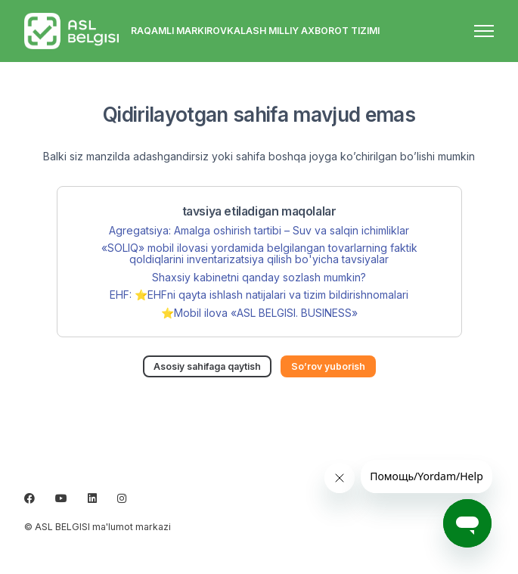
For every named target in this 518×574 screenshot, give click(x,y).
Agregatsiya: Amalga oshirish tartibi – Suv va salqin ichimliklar (259, 230)
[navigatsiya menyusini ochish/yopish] (484, 31)
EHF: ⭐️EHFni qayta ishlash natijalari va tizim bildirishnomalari (259, 294)
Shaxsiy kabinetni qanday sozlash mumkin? (259, 277)
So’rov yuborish (328, 366)
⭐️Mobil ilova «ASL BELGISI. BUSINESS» (259, 312)
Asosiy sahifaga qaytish (207, 366)
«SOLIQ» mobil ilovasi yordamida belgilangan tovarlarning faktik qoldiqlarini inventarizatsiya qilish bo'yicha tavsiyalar (259, 253)
